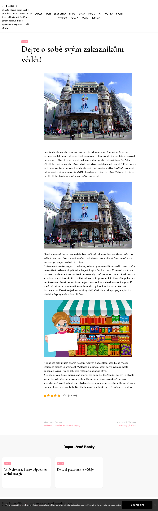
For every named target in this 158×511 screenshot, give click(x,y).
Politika (108, 14)
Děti (48, 14)
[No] (154, 505)
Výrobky (62, 18)
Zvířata (96, 18)
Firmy (72, 14)
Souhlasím (137, 504)
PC (99, 14)
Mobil (91, 14)
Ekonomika (60, 14)
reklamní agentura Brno (93, 371)
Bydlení (39, 14)
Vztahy (74, 18)
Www (85, 18)
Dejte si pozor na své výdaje (75, 470)
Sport (119, 14)
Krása (81, 14)
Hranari (9, 5)
